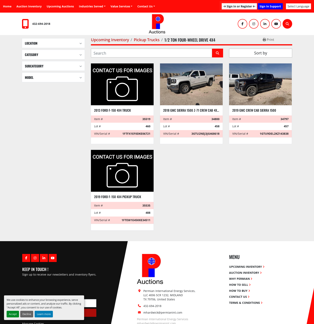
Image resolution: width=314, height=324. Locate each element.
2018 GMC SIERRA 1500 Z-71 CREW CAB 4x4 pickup (196, 110)
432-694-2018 (41, 24)
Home (7, 6)
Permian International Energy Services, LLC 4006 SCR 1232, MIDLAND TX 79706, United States (169, 295)
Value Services (120, 6)
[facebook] (242, 24)
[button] (122, 6)
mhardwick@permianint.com (162, 312)
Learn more (44, 314)
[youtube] (276, 24)
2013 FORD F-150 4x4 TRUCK (112, 110)
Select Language (298, 6)
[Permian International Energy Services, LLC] (150, 269)
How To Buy (238, 291)
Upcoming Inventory (245, 267)
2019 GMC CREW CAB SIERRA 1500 (254, 110)
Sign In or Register (239, 6)
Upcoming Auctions (60, 6)
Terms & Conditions (244, 303)
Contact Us (145, 6)
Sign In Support (270, 6)
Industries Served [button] (91, 6)
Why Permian (239, 279)
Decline (26, 314)
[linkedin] (265, 24)
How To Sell (238, 285)
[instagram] (254, 24)
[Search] (287, 24)
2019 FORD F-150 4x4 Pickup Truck (117, 196)
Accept (13, 314)
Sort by (260, 53)
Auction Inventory (29, 6)
